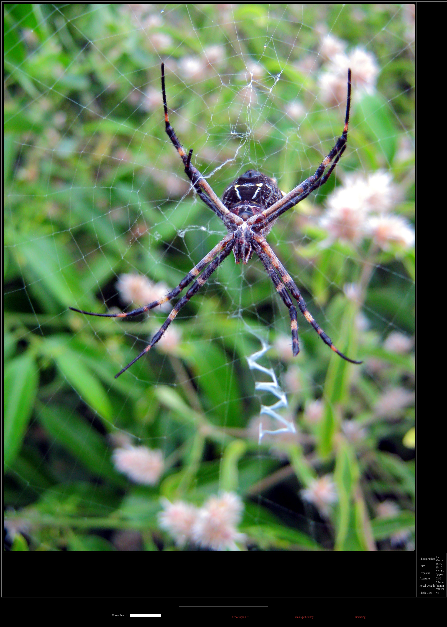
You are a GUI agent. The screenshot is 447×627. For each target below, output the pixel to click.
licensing (360, 616)
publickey (307, 616)
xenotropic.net (240, 616)
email (298, 616)
